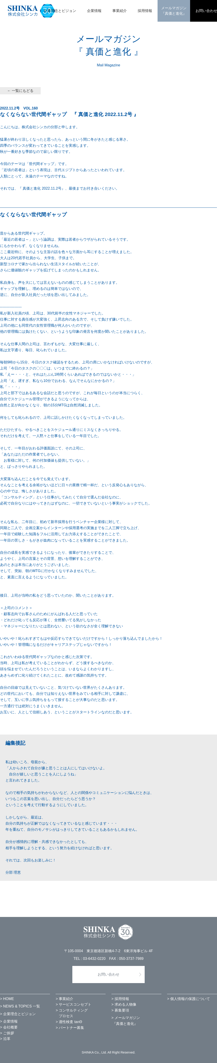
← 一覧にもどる (20, 91)
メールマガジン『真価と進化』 (173, 10)
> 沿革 (5, 1039)
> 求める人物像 (123, 1004)
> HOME (7, 999)
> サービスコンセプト (73, 1004)
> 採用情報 (120, 999)
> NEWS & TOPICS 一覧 (20, 1006)
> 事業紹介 (64, 999)
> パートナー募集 (70, 1028)
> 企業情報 (9, 1021)
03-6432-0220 (94, 959)
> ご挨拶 (7, 1033)
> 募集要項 (120, 1010)
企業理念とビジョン (60, 11)
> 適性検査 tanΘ (69, 1022)
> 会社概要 (9, 1027)
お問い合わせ (108, 974)
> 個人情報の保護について (188, 999)
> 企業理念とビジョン (18, 1014)
